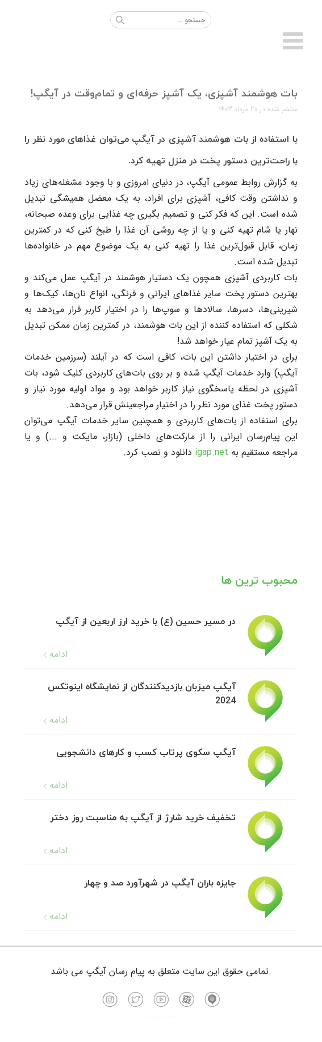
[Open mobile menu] (293, 41)
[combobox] (160, 19)
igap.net (211, 452)
